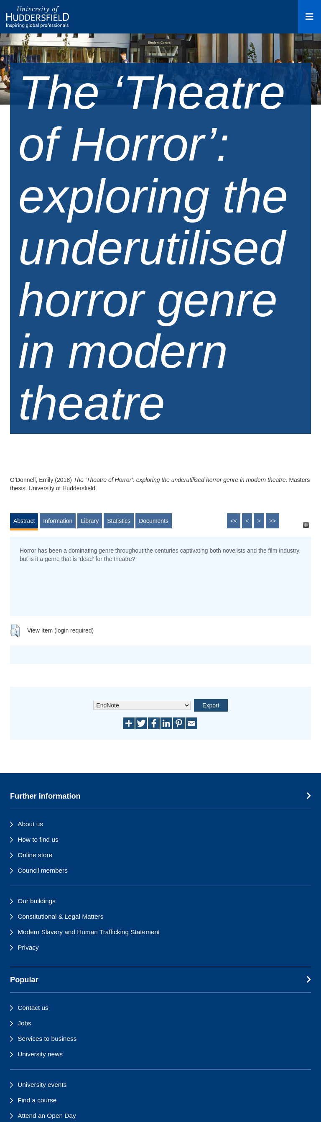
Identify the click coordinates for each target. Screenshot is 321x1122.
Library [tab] (90, 520)
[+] (306, 525)
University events (42, 1084)
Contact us (33, 1007)
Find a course (37, 1100)
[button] (15, 631)
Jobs (24, 1023)
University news (40, 1054)
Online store (35, 854)
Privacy (28, 947)
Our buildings (37, 900)
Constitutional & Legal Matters (60, 916)
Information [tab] (57, 520)
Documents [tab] (153, 520)
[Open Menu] (309, 16)
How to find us (38, 839)
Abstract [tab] (24, 520)
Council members (43, 870)
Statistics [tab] (118, 520)
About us (30, 823)
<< (233, 520)
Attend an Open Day (47, 1115)
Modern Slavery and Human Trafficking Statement (89, 931)
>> (272, 520)
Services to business (47, 1038)
